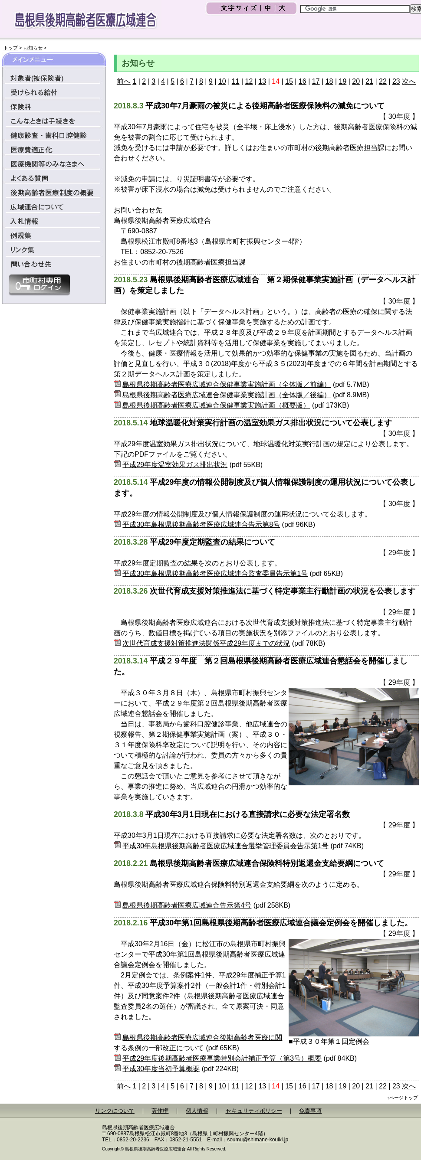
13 (262, 81)
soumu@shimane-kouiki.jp (257, 1140)
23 (396, 81)
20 (356, 81)
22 (383, 81)
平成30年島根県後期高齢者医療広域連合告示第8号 (201, 524)
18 (329, 81)
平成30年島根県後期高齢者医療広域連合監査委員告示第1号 (215, 573)
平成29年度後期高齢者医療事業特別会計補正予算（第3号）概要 (222, 1058)
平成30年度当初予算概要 (161, 1068)
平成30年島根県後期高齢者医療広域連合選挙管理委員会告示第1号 (225, 846)
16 (302, 81)
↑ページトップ (402, 1097)
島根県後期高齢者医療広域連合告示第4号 (186, 905)
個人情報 (197, 1111)
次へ (409, 81)
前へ (124, 81)
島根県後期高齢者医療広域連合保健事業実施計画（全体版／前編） (226, 384)
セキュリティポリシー (254, 1111)
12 (249, 81)
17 (316, 81)
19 (343, 81)
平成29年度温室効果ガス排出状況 (174, 464)
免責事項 (310, 1111)
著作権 (159, 1111)
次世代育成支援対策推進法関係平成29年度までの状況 (206, 643)
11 (236, 81)
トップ (10, 47)
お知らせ (33, 47)
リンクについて (115, 1111)
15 (289, 81)
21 (369, 81)
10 (222, 81)
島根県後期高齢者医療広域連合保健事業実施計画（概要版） (216, 405)
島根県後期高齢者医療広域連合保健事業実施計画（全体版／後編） (226, 395)
